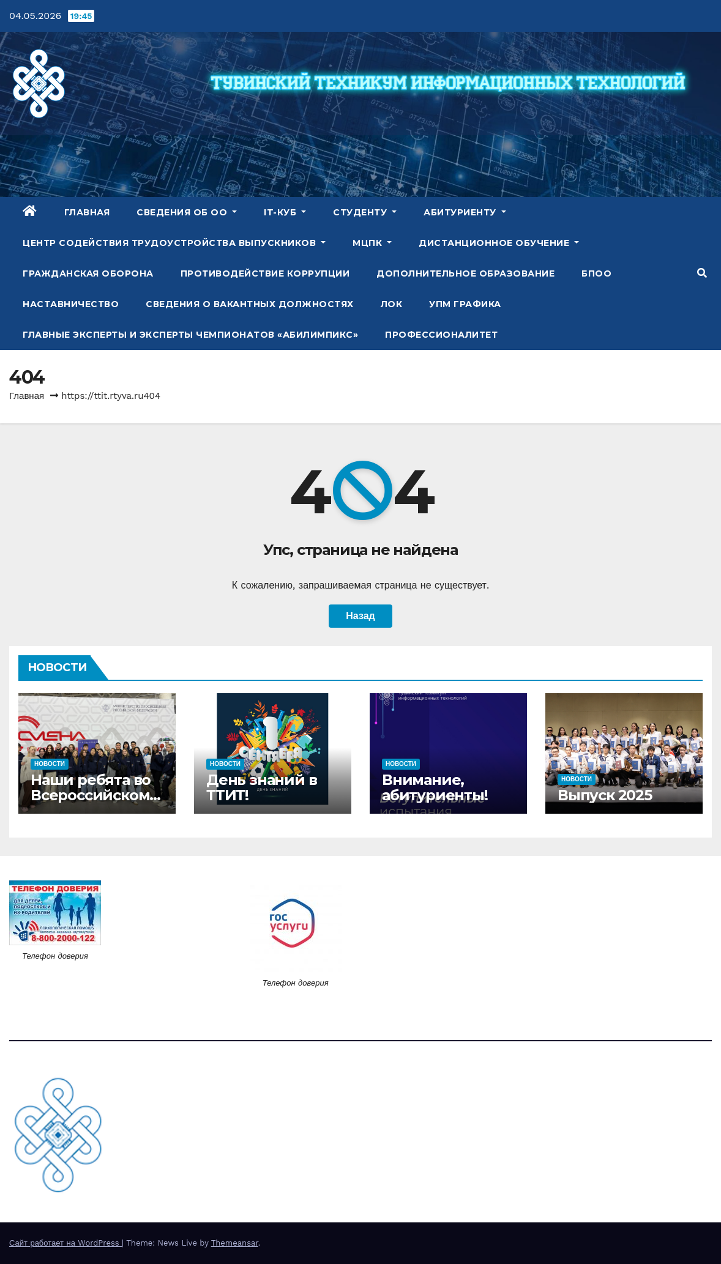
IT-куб (285, 212)
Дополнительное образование (465, 273)
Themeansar (234, 1242)
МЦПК (372, 242)
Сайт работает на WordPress (65, 1242)
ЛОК (392, 304)
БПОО (596, 273)
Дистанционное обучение (499, 242)
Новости (49, 763)
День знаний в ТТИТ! (261, 787)
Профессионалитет (441, 334)
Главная (87, 212)
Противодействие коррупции (265, 273)
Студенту (365, 212)
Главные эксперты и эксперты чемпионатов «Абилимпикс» (190, 334)
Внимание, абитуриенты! (435, 787)
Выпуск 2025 (605, 795)
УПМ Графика (465, 304)
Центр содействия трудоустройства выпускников (174, 242)
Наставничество (71, 304)
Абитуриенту (465, 212)
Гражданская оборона (88, 273)
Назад (360, 616)
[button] (702, 273)
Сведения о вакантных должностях (250, 304)
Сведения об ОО (186, 212)
